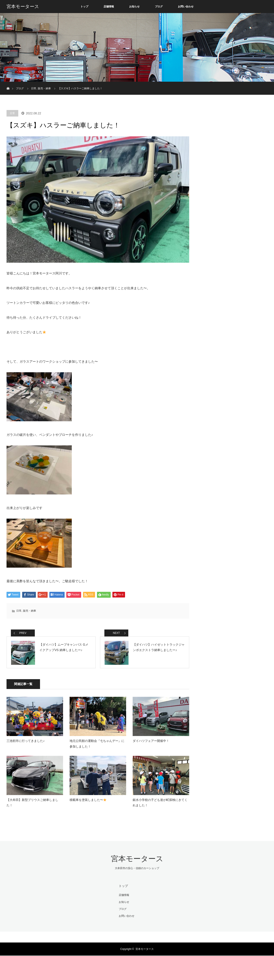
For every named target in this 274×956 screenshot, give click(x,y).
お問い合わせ (186, 6)
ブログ (159, 6)
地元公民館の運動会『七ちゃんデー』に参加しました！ (97, 744)
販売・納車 (29, 610)
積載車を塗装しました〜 (88, 800)
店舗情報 (109, 6)
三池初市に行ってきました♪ (26, 742)
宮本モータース (23, 6)
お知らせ (134, 6)
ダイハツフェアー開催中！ (151, 742)
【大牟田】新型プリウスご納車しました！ (32, 803)
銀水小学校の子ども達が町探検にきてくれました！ (160, 803)
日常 (12, 113)
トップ (84, 6)
